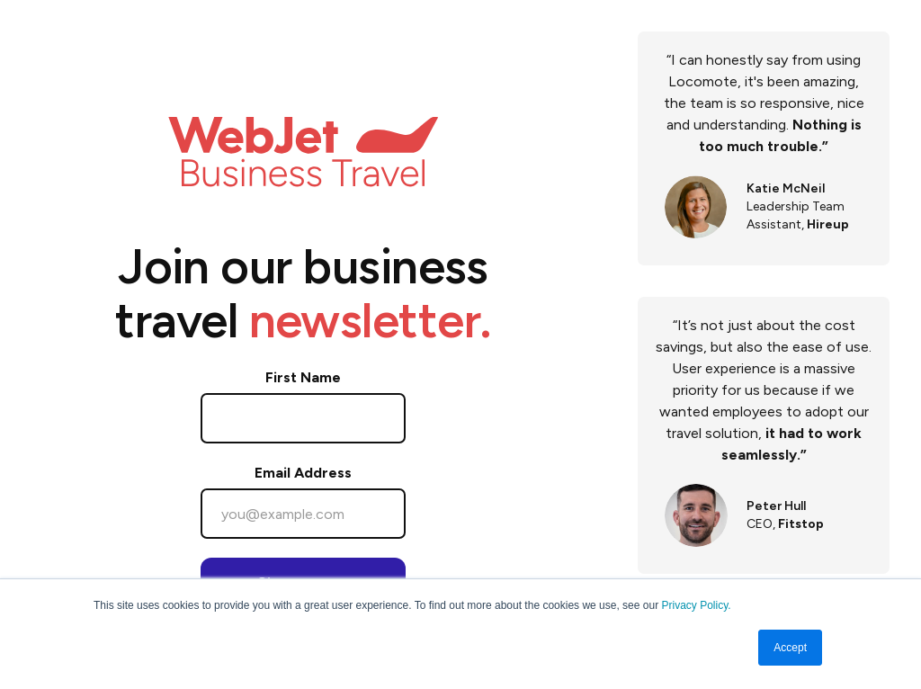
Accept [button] (790, 647)
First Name (303, 377)
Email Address (303, 472)
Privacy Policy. (695, 605)
